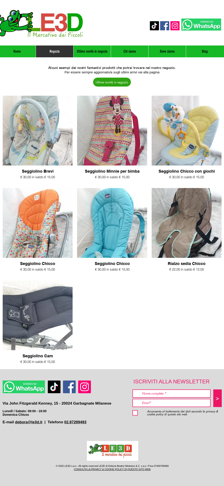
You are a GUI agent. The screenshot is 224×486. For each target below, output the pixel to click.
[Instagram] (175, 25)
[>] (217, 398)
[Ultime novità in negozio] (112, 82)
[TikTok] (154, 25)
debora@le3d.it (28, 422)
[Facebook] (164, 25)
